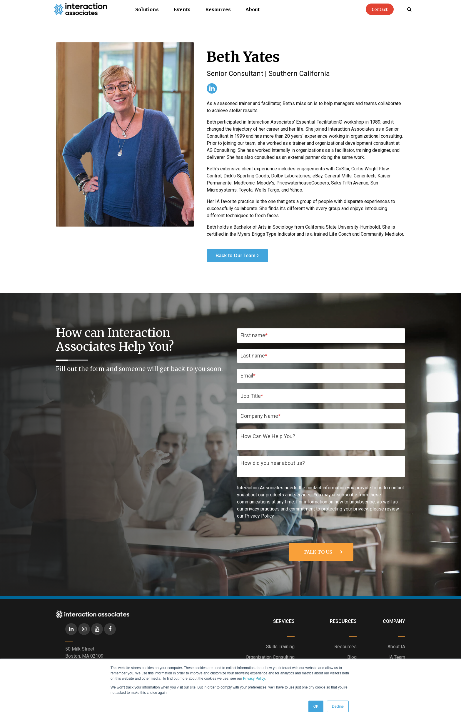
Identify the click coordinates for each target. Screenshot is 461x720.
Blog (352, 657)
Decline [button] (338, 706)
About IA (396, 646)
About (252, 9)
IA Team (396, 657)
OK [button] (315, 706)
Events (182, 9)
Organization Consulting (270, 657)
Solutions (147, 9)
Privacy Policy (254, 678)
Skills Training (280, 646)
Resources (218, 9)
